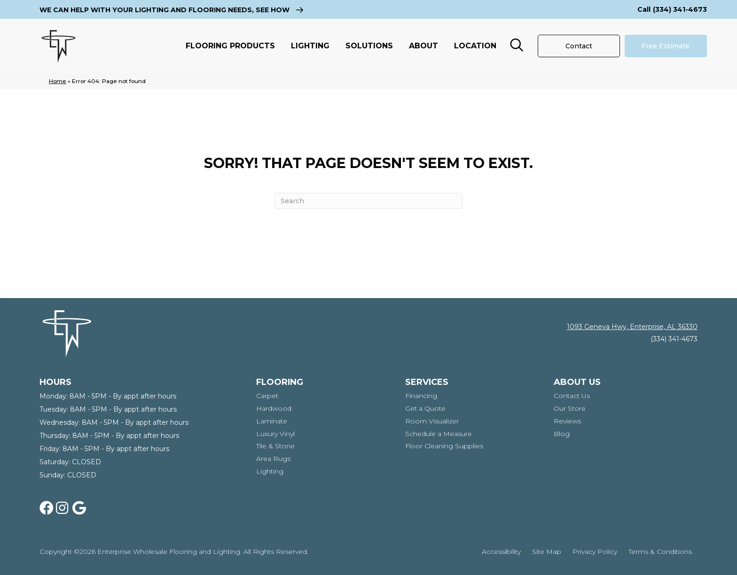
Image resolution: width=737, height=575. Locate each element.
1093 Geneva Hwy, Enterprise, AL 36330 (632, 326)
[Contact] (579, 46)
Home (57, 80)
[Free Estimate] (666, 46)
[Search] (368, 201)
